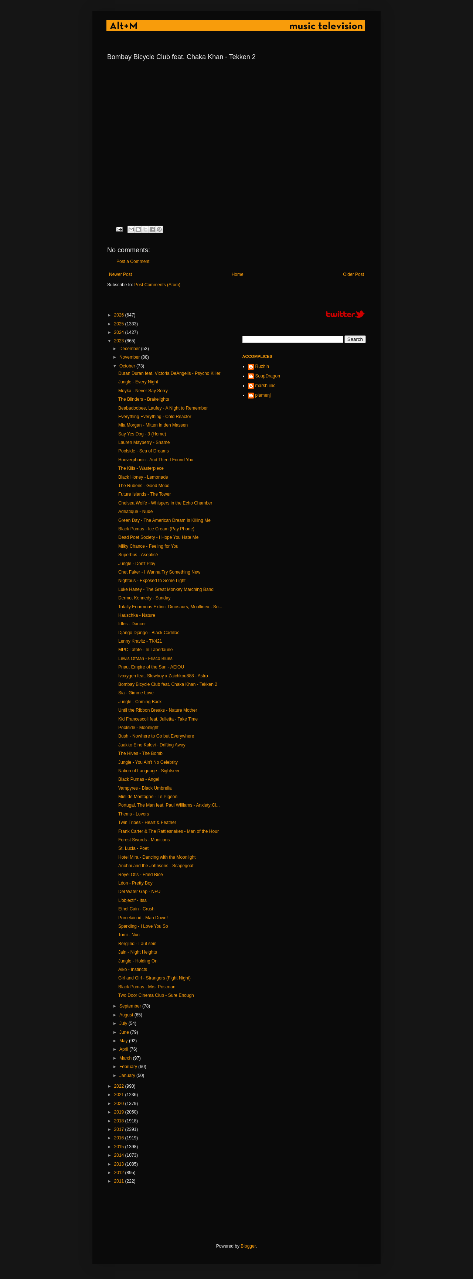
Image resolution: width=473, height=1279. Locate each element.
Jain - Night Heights (137, 952)
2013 (119, 1164)
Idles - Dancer (132, 623)
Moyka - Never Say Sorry (143, 390)
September (130, 1006)
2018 (119, 1121)
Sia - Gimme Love (136, 692)
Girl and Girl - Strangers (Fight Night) (154, 978)
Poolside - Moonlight (138, 727)
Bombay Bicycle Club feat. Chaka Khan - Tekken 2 (167, 684)
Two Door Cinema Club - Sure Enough (156, 995)
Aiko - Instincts (132, 969)
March (126, 1058)
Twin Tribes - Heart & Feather (147, 822)
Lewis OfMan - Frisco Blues (145, 658)
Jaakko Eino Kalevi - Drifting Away (152, 745)
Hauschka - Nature (136, 615)
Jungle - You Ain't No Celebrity (148, 762)
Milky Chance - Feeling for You (148, 546)
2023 (119, 340)
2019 (119, 1112)
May (124, 1040)
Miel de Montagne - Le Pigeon (147, 796)
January (127, 1075)
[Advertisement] (241, 1214)
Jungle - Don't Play (136, 563)
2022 (119, 1086)
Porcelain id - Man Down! (143, 917)
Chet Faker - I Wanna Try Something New (159, 572)
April (124, 1049)
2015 (119, 1146)
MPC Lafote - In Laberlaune (145, 649)
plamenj (263, 395)
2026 (119, 315)
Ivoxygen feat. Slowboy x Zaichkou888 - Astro (163, 675)
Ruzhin (262, 366)
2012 (119, 1172)
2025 (119, 323)
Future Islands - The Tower (144, 494)
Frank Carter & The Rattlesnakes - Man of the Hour (168, 831)
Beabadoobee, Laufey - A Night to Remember (163, 408)
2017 (119, 1129)
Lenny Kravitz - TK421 (140, 641)
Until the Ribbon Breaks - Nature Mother (157, 710)
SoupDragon (267, 376)
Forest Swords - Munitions (144, 839)
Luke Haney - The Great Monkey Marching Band (166, 589)
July (124, 1023)
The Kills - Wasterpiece (141, 468)
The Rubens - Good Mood (144, 485)
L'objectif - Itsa (132, 900)
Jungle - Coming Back (139, 701)
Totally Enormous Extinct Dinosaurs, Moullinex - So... (170, 606)
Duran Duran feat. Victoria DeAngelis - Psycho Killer (169, 373)
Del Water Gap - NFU (139, 891)
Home (238, 274)
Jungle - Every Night (138, 381)
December (130, 348)
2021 (119, 1094)
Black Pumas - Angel (138, 779)
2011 (119, 1181)
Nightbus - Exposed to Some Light (152, 580)
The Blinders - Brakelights (143, 399)
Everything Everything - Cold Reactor (154, 416)
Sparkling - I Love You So (143, 926)
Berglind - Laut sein (137, 943)
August (127, 1015)
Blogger (248, 1246)
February (128, 1066)
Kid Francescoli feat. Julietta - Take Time (158, 719)
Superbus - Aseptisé (138, 554)
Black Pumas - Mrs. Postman (147, 986)
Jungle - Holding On (137, 961)
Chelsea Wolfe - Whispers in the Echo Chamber (165, 503)
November (130, 357)
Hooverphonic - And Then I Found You (155, 459)
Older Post (353, 274)
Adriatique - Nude (135, 511)
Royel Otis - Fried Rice (140, 874)
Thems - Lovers (133, 814)
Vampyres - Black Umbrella (144, 788)
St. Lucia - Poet (133, 848)
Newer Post (120, 274)
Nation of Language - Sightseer (149, 770)
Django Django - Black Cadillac (148, 632)
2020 (119, 1103)
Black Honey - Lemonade (143, 477)
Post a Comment (132, 261)
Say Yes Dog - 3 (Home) (142, 434)
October (127, 366)
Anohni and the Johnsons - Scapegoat (155, 865)
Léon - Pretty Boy (135, 883)
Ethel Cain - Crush (136, 909)
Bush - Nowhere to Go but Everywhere (156, 736)
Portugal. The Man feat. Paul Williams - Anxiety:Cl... (169, 805)
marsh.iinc (265, 385)
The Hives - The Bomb (140, 753)
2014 (119, 1155)
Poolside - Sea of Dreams (143, 451)
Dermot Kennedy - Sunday (144, 598)
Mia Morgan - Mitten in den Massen (153, 425)
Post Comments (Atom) (157, 284)
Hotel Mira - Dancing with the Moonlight (156, 857)
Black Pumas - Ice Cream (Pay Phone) (156, 528)
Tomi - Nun (129, 934)
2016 (119, 1138)
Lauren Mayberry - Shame (144, 442)
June (124, 1032)
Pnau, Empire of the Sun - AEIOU (151, 667)
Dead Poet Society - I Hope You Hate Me (158, 537)
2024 (119, 332)
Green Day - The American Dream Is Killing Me (164, 520)
